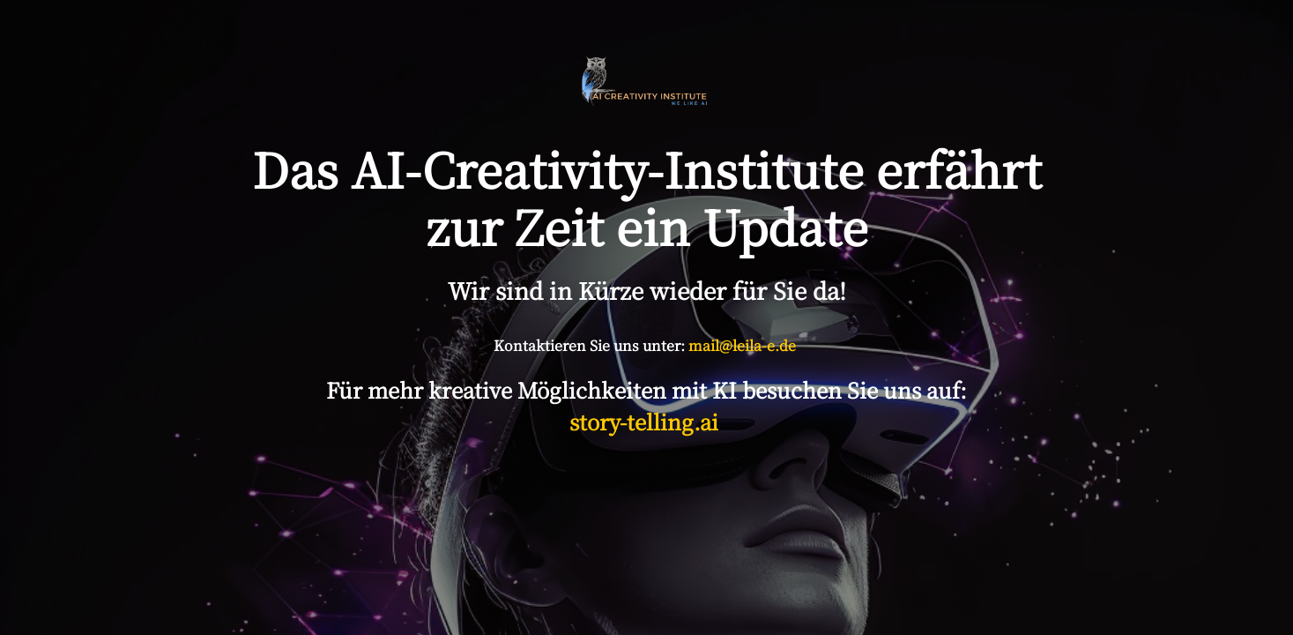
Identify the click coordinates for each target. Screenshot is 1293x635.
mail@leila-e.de (742, 345)
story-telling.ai (646, 421)
